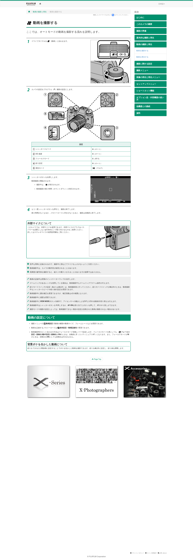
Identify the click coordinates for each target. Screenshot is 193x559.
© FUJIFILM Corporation (96, 557)
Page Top (96, 359)
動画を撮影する (142, 51)
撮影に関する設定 (144, 64)
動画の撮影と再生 (40, 12)
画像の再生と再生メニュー (148, 77)
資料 (138, 113)
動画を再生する (142, 57)
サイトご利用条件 (152, 553)
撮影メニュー (142, 70)
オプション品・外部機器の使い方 (150, 98)
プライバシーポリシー (138, 553)
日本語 (161, 4)
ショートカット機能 (145, 91)
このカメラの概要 (144, 24)
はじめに (140, 17)
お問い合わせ (163, 553)
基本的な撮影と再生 (145, 38)
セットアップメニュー (146, 84)
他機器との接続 (143, 106)
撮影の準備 (141, 31)
